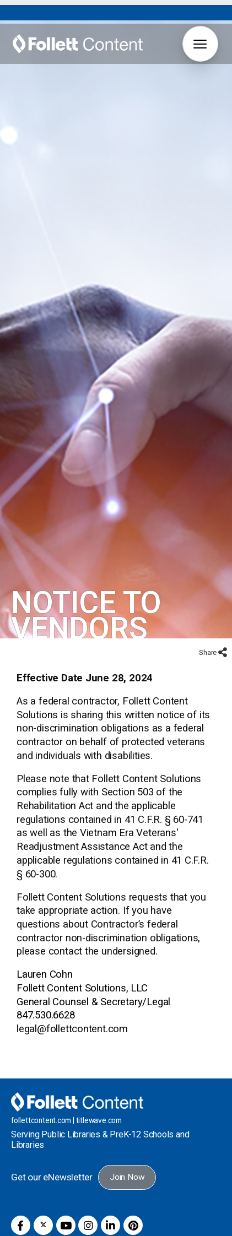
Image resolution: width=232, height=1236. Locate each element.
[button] (200, 44)
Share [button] (208, 631)
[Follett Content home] (77, 1080)
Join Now (127, 1156)
